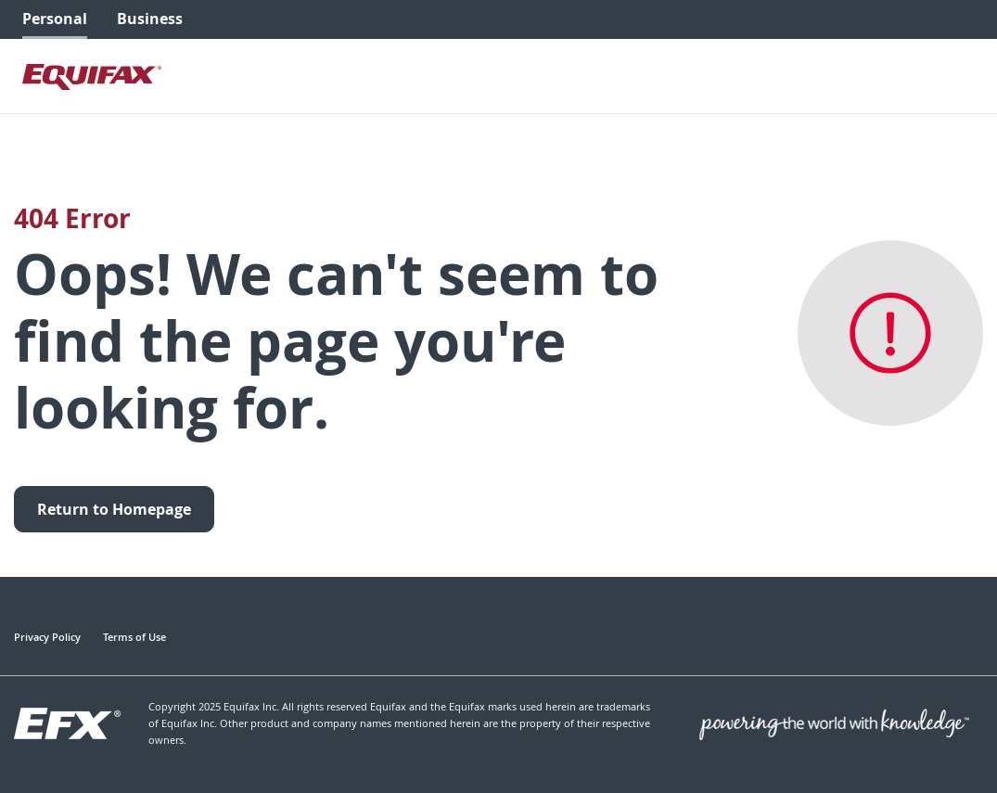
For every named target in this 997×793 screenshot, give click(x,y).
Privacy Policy (47, 637)
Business (150, 18)
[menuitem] (54, 19)
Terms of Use (134, 637)
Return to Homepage (114, 509)
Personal (54, 18)
